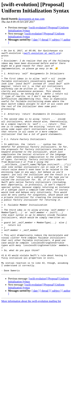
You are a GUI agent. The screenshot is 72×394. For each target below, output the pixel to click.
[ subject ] (56, 39)
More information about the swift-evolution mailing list (31, 345)
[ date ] (35, 39)
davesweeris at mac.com (31, 18)
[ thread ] (45, 39)
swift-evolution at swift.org (42, 54)
